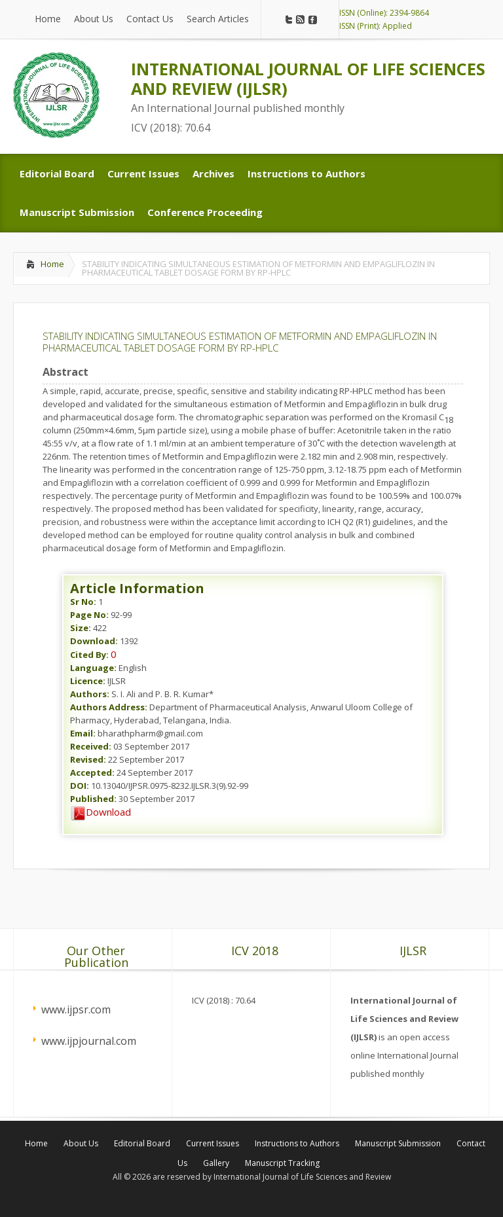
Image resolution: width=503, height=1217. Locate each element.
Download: (94, 641)
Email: (83, 733)
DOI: (79, 785)
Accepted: (92, 772)
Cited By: (89, 655)
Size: (80, 628)
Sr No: (83, 602)
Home (52, 264)
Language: (93, 668)
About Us (81, 1143)
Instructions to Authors (297, 1143)
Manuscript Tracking (282, 1163)
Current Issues (212, 1143)
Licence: (87, 681)
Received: (90, 746)
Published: (93, 799)
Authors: (89, 694)
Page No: (89, 615)
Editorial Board (142, 1143)
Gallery (216, 1163)
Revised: (88, 759)
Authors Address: (108, 707)
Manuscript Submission (398, 1143)
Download (100, 811)
